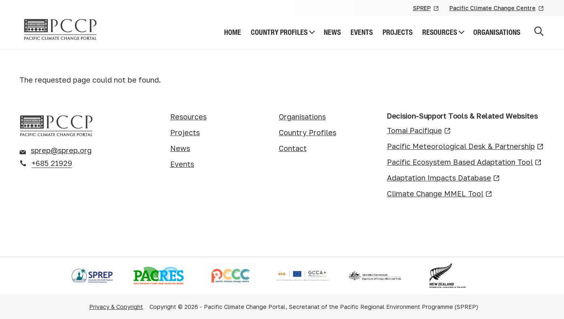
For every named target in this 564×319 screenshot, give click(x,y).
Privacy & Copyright (116, 306)
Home (232, 32)
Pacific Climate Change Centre (497, 8)
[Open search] (539, 32)
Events (361, 32)
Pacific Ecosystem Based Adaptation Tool (464, 162)
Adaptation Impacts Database (443, 178)
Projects (397, 32)
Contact (293, 148)
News (332, 32)
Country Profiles (279, 32)
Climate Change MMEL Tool (439, 194)
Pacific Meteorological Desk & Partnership (465, 147)
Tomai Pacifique (419, 131)
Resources (439, 32)
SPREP (426, 8)
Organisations (496, 32)
